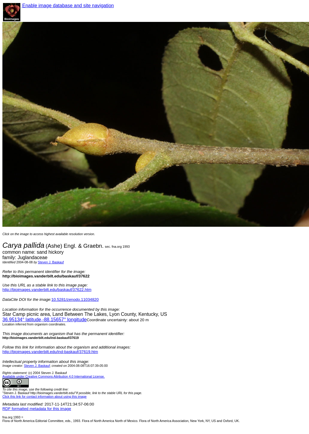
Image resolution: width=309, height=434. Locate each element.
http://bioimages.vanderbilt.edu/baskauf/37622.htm (46, 289)
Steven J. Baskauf (51, 262)
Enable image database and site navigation (68, 5)
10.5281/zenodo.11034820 (75, 299)
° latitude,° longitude (44, 319)
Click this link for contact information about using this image (44, 396)
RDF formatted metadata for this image (36, 408)
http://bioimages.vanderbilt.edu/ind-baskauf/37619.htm (50, 351)
